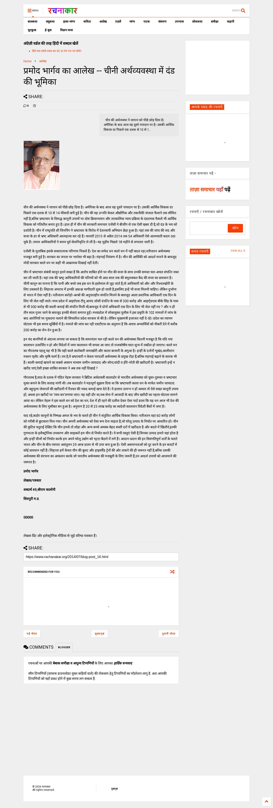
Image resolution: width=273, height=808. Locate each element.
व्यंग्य (132, 21)
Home (27, 61)
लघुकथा (50, 21)
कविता (87, 21)
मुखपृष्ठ (114, 788)
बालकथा (32, 21)
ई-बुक (48, 30)
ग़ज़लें (118, 21)
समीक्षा (214, 21)
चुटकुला (32, 30)
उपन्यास (179, 21)
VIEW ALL (238, 250)
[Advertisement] (218, 67)
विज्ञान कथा (66, 30)
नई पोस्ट (32, 633)
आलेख (103, 21)
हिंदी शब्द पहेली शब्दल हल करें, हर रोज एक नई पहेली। (57, 50)
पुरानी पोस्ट (169, 633)
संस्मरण (162, 21)
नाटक (146, 21)
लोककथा (197, 21)
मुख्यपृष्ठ (100, 633)
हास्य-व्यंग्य (69, 21)
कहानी (230, 21)
